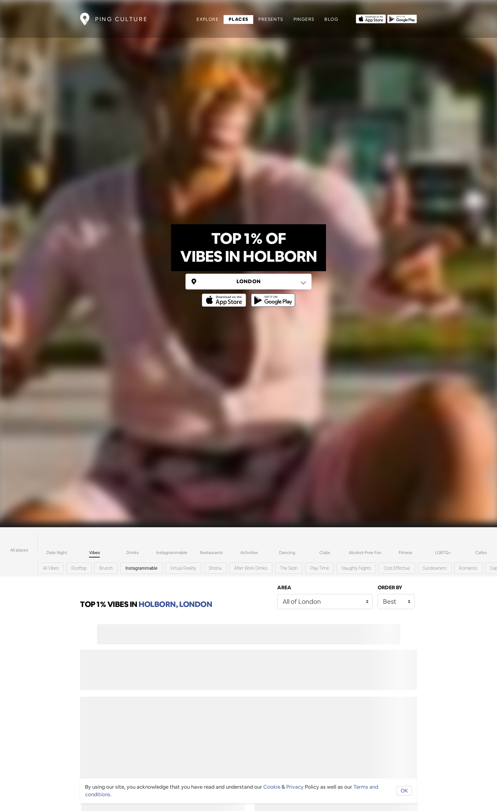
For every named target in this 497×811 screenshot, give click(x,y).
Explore (208, 19)
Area (284, 587)
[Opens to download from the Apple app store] (371, 18)
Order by (390, 587)
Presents (270, 19)
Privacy (295, 787)
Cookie (271, 787)
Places (238, 19)
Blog (331, 19)
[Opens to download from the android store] (402, 18)
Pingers (304, 19)
